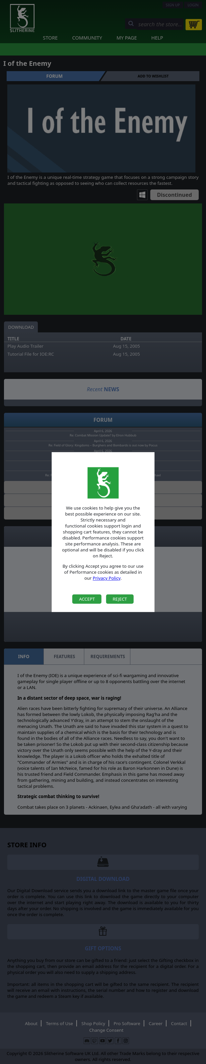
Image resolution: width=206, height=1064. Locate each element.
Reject (119, 599)
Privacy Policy (107, 578)
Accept (87, 599)
